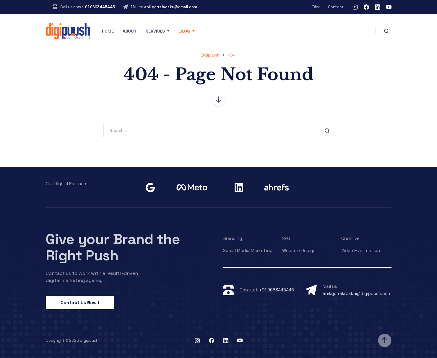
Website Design (299, 250)
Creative (350, 238)
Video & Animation (360, 250)
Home (108, 31)
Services (155, 31)
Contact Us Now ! (80, 302)
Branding (232, 238)
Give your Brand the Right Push (113, 247)
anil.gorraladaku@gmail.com (170, 6)
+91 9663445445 (99, 6)
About (130, 31)
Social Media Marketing (247, 250)
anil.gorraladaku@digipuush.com (357, 293)
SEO (286, 238)
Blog (316, 6)
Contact (336, 6)
